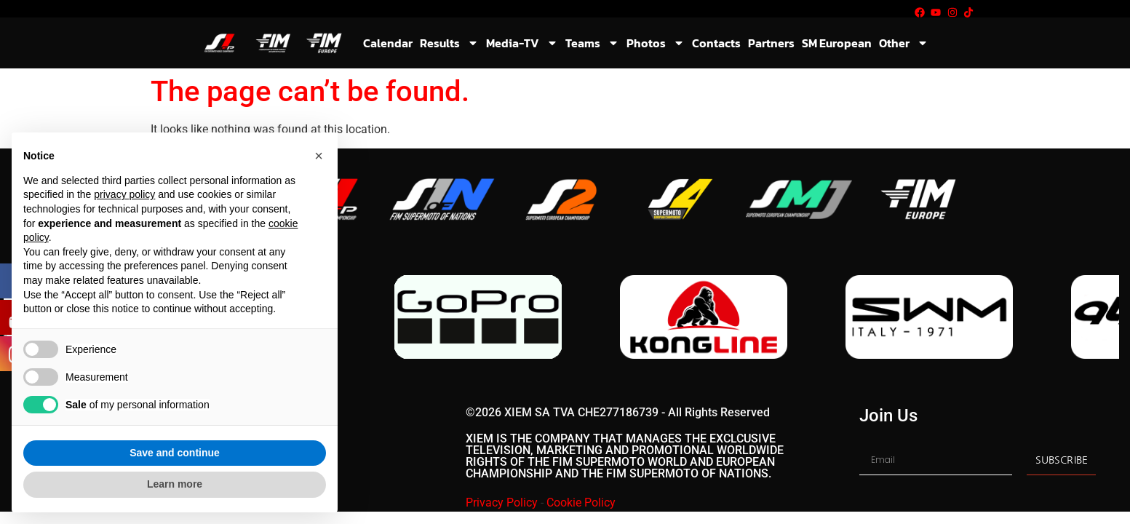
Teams (592, 43)
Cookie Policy (581, 502)
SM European (837, 43)
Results (449, 43)
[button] (318, 155)
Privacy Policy (502, 502)
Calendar (388, 43)
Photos (655, 43)
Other (903, 43)
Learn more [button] (174, 484)
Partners (771, 43)
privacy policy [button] (124, 194)
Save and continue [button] (175, 452)
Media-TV (522, 43)
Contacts (716, 43)
